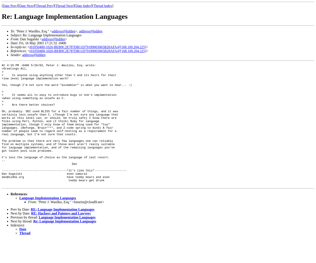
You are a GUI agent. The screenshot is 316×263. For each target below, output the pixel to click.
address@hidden (63, 31)
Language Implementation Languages (47, 222)
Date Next (26, 6)
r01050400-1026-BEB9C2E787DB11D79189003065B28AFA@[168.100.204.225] (87, 47)
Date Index (83, 6)
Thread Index (102, 6)
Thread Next (64, 6)
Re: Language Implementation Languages (64, 245)
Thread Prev (44, 6)
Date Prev (10, 6)
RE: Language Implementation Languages (62, 234)
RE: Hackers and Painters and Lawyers (61, 238)
